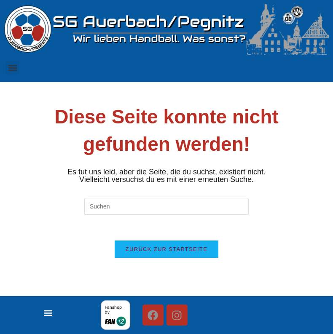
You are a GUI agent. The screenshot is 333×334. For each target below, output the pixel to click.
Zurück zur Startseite (166, 249)
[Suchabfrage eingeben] (166, 206)
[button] (12, 68)
